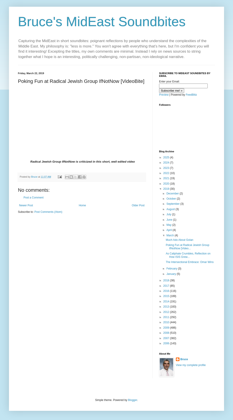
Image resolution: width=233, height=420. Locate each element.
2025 (166, 157)
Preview (164, 94)
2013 (166, 306)
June (169, 219)
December (173, 193)
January (171, 274)
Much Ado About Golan (179, 239)
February (172, 268)
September (173, 203)
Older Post (138, 205)
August (171, 209)
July (169, 214)
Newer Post (26, 205)
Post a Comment (33, 197)
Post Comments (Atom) (48, 211)
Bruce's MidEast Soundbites (102, 21)
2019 (166, 188)
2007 (166, 338)
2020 (166, 183)
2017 (166, 285)
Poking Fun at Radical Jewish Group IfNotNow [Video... (187, 246)
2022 (166, 173)
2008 (166, 332)
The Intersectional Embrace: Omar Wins (190, 262)
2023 (166, 168)
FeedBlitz (191, 94)
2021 (166, 178)
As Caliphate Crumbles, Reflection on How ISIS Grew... (188, 255)
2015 (166, 296)
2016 (166, 291)
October (171, 198)
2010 (166, 322)
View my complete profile (191, 365)
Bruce (184, 359)
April (169, 230)
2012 (166, 312)
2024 (166, 162)
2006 (166, 343)
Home (82, 205)
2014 (166, 301)
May (169, 224)
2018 (166, 280)
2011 (166, 317)
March (170, 235)
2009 (166, 327)
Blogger (132, 400)
